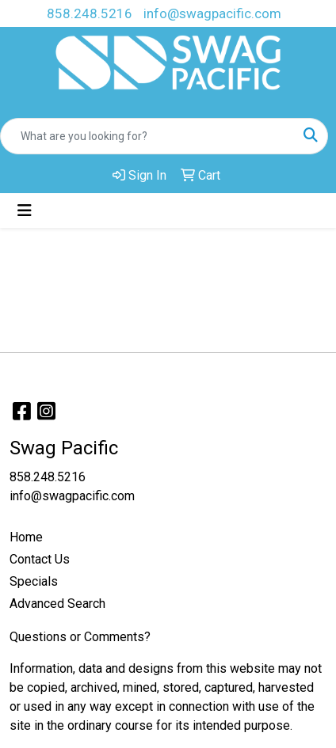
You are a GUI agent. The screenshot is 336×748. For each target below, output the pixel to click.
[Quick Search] (147, 136)
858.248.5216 (89, 13)
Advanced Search (57, 603)
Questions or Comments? (80, 636)
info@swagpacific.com (212, 13)
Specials (34, 581)
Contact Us (40, 559)
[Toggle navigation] (24, 210)
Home (26, 537)
